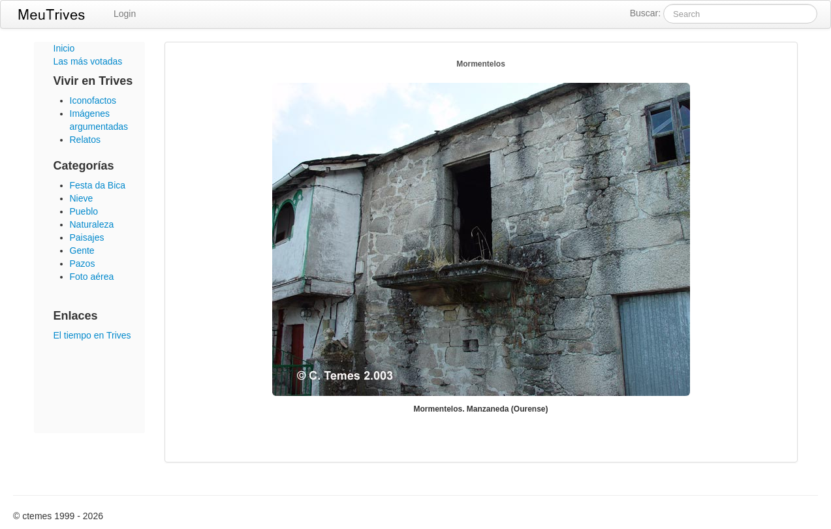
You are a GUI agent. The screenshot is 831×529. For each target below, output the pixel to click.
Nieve (81, 198)
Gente (82, 250)
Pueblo (84, 211)
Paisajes (87, 237)
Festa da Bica (98, 185)
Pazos (82, 263)
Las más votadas (88, 61)
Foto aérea (92, 276)
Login (125, 13)
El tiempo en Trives (92, 335)
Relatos (85, 139)
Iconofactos (93, 100)
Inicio (64, 48)
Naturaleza (92, 224)
